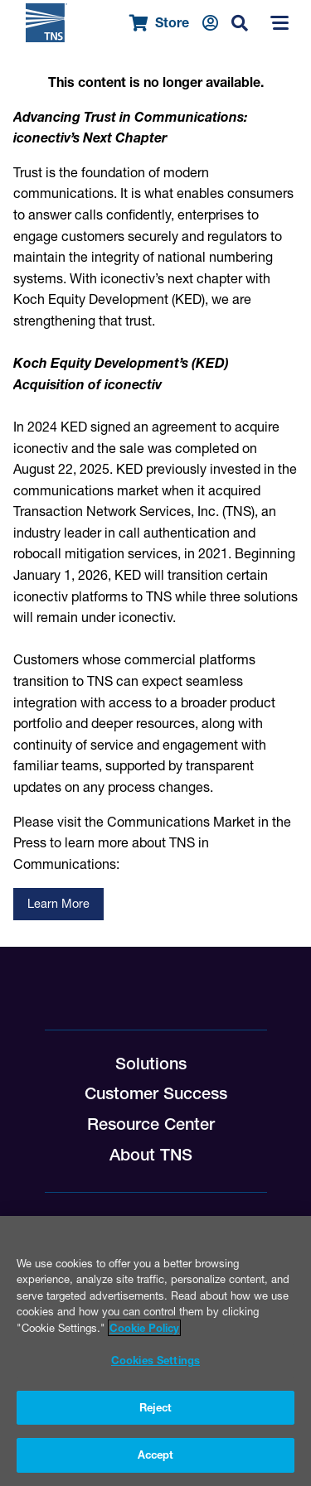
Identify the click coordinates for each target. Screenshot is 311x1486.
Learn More (58, 903)
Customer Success (156, 1093)
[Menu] (279, 23)
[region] (155, 1351)
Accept (156, 1454)
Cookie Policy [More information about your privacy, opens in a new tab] (144, 1327)
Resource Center (151, 1124)
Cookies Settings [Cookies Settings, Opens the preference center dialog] (155, 1360)
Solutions (151, 1063)
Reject (156, 1407)
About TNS (150, 1155)
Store (159, 22)
